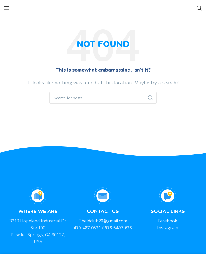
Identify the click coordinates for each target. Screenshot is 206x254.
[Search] (199, 8)
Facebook (167, 221)
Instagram (167, 228)
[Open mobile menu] (6, 8)
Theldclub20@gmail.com (103, 221)
